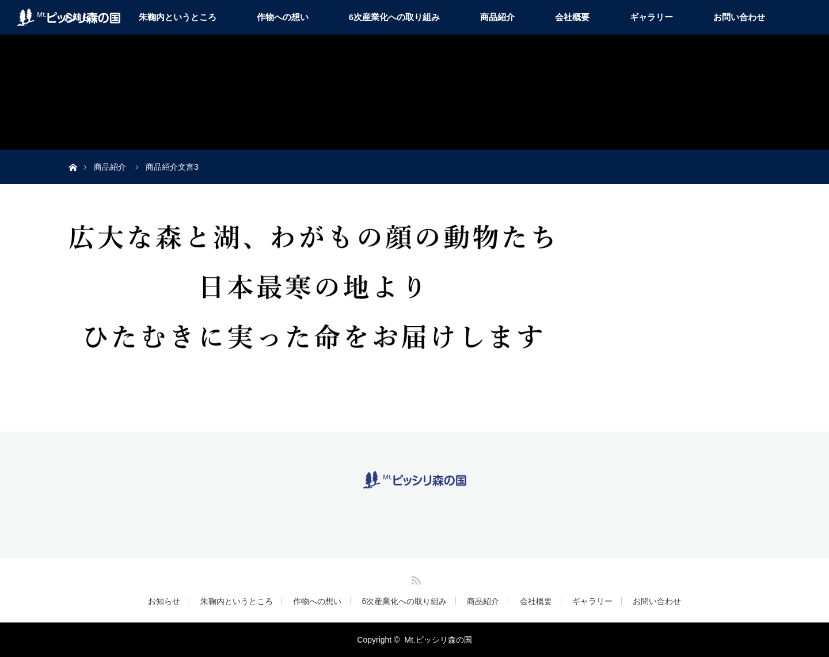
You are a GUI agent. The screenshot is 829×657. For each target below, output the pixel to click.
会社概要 (572, 17)
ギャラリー (651, 17)
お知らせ (164, 601)
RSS (414, 578)
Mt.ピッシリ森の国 (437, 639)
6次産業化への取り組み (394, 17)
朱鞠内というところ (177, 17)
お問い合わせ (739, 17)
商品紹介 (497, 17)
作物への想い (283, 17)
